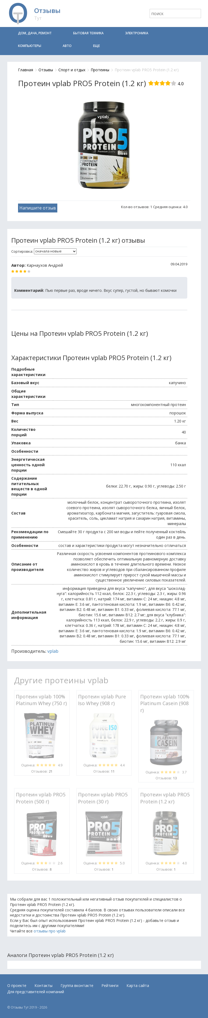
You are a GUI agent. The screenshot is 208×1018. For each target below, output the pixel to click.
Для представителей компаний (35, 991)
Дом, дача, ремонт (35, 33)
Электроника (136, 33)
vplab (52, 651)
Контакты (43, 985)
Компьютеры (29, 45)
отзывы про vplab (50, 931)
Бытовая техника (88, 33)
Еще (96, 45)
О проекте (16, 985)
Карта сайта (137, 985)
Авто (67, 45)
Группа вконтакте (77, 985)
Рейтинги (109, 985)
